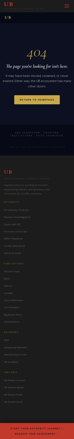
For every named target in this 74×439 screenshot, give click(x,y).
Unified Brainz (12, 321)
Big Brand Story (13, 314)
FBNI (6, 340)
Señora (8, 285)
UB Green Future (13, 401)
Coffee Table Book (14, 246)
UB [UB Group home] (8, 17)
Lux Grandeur (11, 307)
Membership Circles (15, 354)
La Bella (8, 293)
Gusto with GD (12, 224)
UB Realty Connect (14, 380)
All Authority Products (16, 210)
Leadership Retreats (15, 347)
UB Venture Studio (14, 387)
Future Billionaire (13, 300)
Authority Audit (12, 253)
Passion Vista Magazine (17, 217)
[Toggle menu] (66, 6)
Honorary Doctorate (15, 231)
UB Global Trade (13, 394)
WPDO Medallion (13, 238)
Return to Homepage (37, 99)
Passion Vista (11, 271)
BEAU (7, 278)
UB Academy (11, 362)
